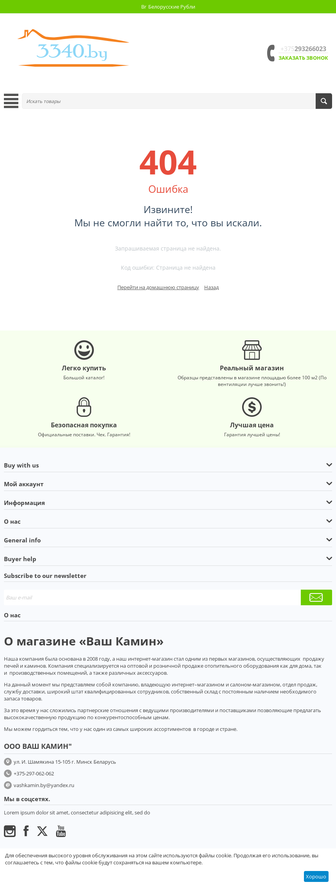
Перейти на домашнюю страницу (158, 287)
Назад (211, 287)
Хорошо (316, 876)
